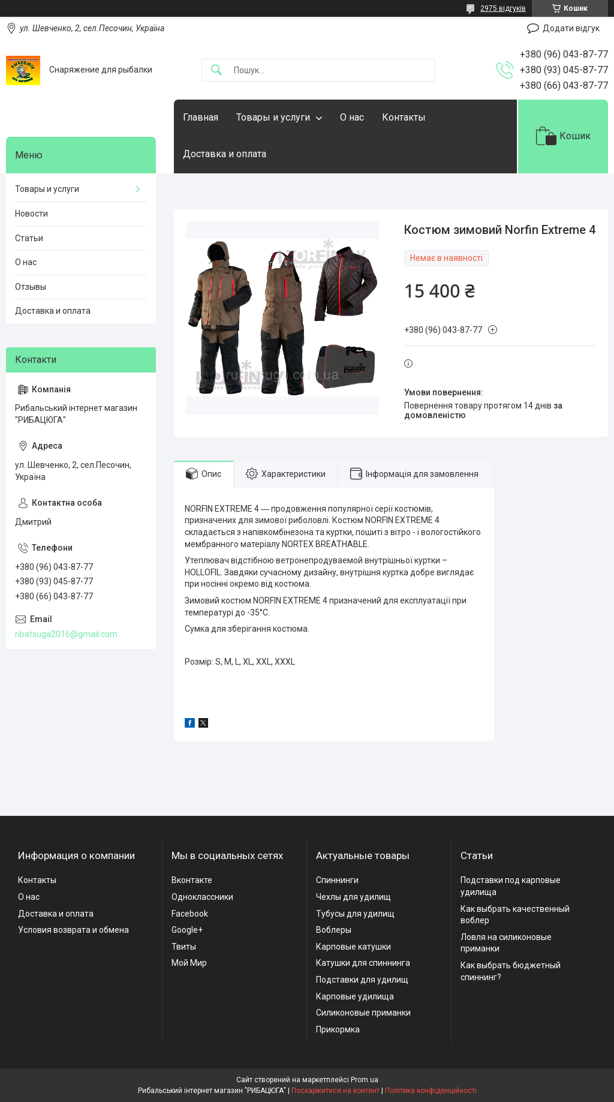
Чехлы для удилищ (353, 897)
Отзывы (30, 287)
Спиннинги (337, 880)
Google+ (187, 930)
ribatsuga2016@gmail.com (66, 634)
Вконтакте (191, 880)
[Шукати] (216, 70)
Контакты (404, 117)
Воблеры (333, 930)
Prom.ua (364, 1080)
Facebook (189, 913)
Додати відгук (571, 28)
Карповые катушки (353, 946)
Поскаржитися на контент (335, 1090)
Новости (31, 213)
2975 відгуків (503, 8)
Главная (200, 117)
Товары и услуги (273, 117)
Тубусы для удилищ (355, 913)
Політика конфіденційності (431, 1090)
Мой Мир (189, 963)
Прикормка (338, 1029)
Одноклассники (202, 897)
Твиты (183, 946)
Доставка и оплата (224, 154)
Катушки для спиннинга (363, 963)
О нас (352, 117)
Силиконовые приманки (363, 1012)
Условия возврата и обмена (73, 930)
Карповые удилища (355, 996)
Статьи (29, 238)
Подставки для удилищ (362, 979)
